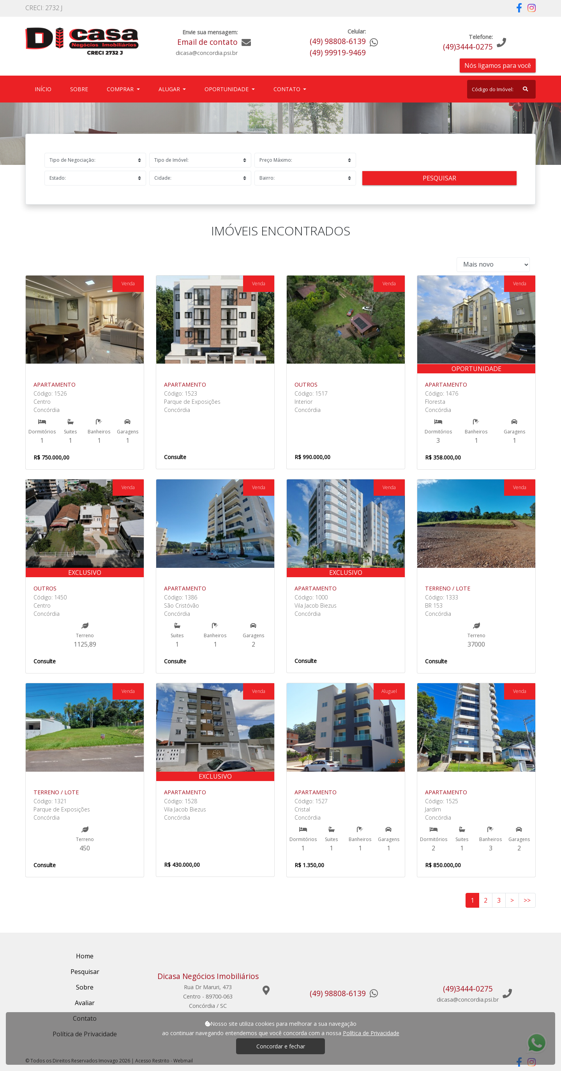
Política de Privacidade (371, 1033)
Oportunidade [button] (227, 89)
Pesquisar (439, 178)
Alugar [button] (170, 89)
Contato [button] (287, 89)
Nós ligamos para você (497, 65)
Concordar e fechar (280, 1046)
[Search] (501, 89)
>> (527, 900)
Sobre (80, 89)
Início (45, 89)
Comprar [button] (121, 89)
